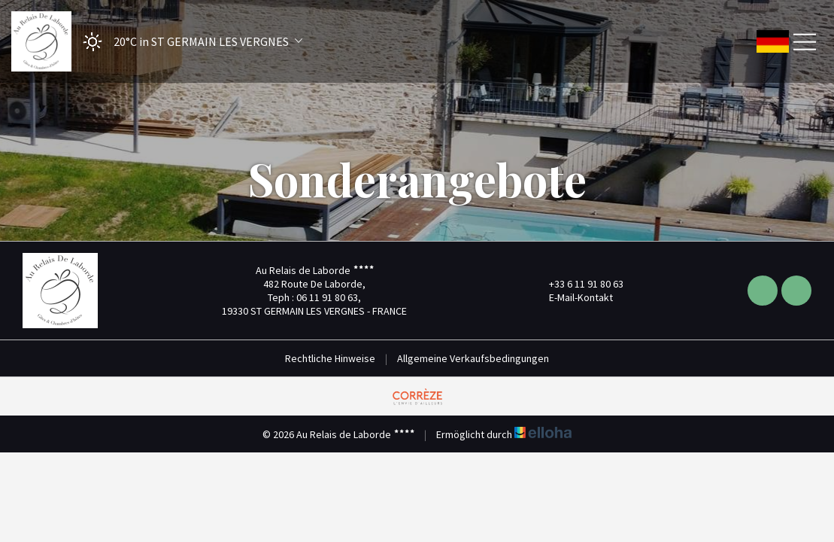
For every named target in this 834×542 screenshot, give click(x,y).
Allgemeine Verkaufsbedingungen (473, 358)
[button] (188, 41)
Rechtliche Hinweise (330, 358)
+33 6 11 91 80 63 (577, 284)
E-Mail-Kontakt (572, 297)
